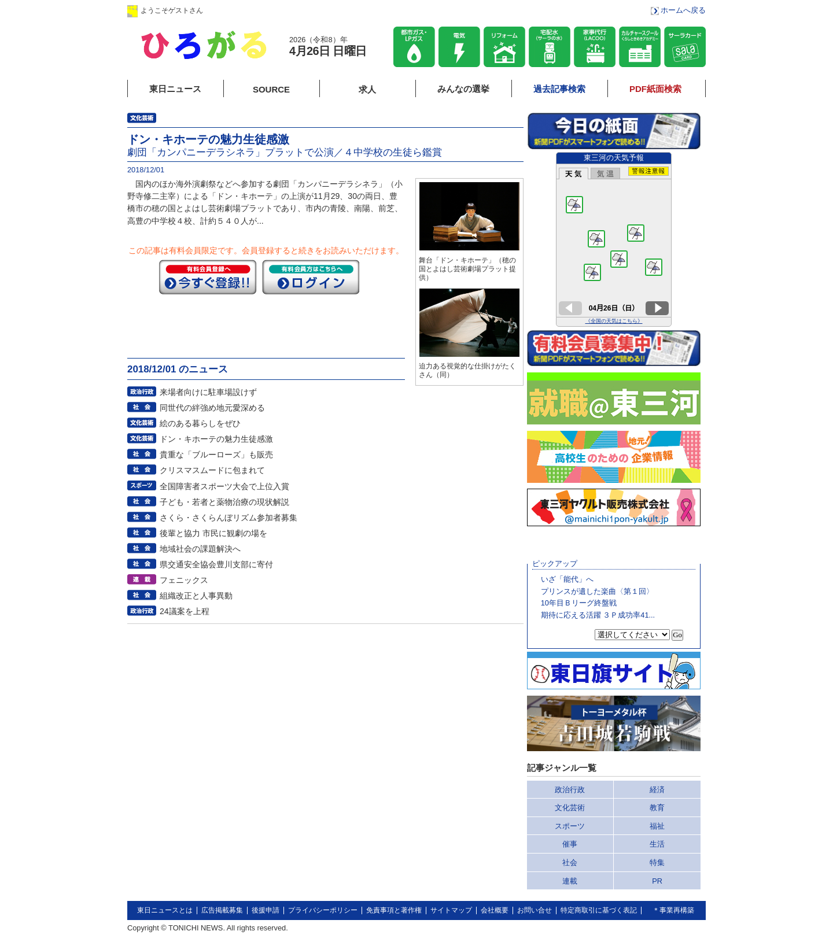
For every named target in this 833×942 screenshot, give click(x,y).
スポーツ (570, 826)
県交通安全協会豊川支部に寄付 (216, 564)
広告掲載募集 (222, 910)
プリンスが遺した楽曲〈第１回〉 (597, 591)
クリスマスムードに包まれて (212, 470)
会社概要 (494, 910)
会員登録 (317, 10)
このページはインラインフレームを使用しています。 (614, 239)
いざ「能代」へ (567, 579)
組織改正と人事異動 (196, 595)
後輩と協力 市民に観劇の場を (213, 533)
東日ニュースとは (165, 910)
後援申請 (265, 910)
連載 (569, 881)
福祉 (657, 826)
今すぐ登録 (207, 277)
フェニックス (184, 580)
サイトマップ (451, 910)
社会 (569, 862)
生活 (657, 844)
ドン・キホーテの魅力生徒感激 (216, 439)
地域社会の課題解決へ (200, 548)
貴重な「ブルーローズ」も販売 (216, 454)
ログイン (245, 10)
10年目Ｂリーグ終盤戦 (579, 603)
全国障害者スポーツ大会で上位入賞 (224, 486)
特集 (657, 862)
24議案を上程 (184, 611)
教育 (657, 807)
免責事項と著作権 (394, 910)
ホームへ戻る (683, 10)
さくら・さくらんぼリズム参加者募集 (228, 517)
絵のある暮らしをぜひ (200, 423)
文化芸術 (570, 807)
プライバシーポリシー (322, 910)
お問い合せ (534, 910)
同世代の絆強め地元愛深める (212, 407)
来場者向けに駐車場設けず (208, 392)
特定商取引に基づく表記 (599, 910)
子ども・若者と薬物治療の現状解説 (224, 502)
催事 (569, 844)
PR (657, 881)
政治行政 (570, 789)
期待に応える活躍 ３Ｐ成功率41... (598, 615)
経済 (657, 789)
